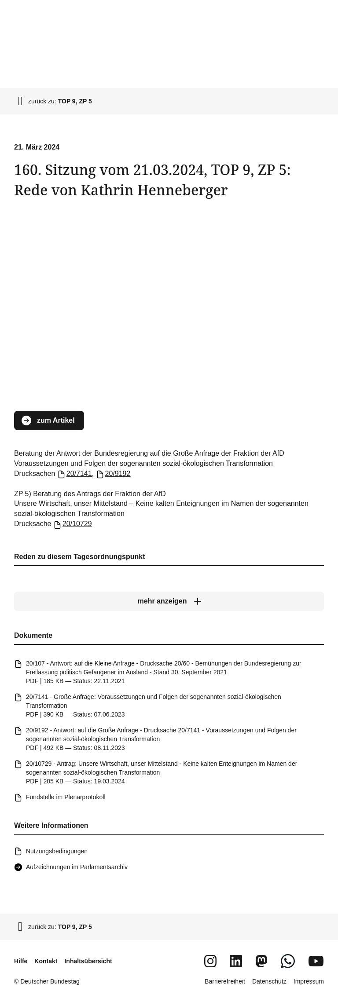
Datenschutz (269, 981)
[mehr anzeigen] (169, 601)
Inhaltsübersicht (88, 961)
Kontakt (45, 961)
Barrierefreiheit (225, 981)
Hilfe (20, 961)
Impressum (309, 981)
